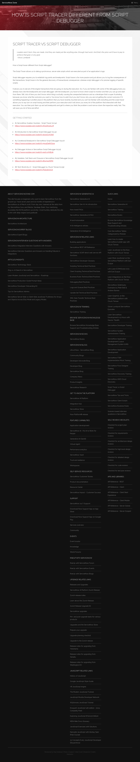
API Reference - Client (116, 487)
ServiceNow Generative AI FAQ (81, 215)
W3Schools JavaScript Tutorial (81, 702)
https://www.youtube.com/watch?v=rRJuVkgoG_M (34, 126)
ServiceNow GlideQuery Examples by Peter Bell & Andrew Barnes (117, 287)
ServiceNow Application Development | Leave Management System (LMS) (118, 341)
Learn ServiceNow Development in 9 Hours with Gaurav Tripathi (119, 317)
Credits (93, 752)
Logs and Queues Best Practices (82, 287)
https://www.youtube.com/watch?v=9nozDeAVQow (35, 143)
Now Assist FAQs (76, 210)
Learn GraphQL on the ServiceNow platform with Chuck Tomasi (118, 298)
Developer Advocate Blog (80, 361)
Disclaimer (87, 752)
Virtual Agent (75, 444)
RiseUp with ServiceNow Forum (82, 563)
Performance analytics (78, 449)
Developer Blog (76, 366)
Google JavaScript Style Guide (81, 681)
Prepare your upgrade (78, 630)
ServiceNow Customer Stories (81, 476)
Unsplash (71, 752)
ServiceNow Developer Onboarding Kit (22, 286)
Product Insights (76, 382)
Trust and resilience (77, 460)
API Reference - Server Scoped (119, 511)
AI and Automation (77, 220)
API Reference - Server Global (119, 506)
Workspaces (74, 465)
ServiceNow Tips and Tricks (118, 395)
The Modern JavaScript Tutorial (82, 692)
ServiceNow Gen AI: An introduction (83, 204)
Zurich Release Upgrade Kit (80, 606)
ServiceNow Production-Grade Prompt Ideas (24, 281)
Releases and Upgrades (79, 585)
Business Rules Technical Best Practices (85, 277)
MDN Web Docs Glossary (79, 721)
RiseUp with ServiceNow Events (82, 568)
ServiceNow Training (78, 312)
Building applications (78, 242)
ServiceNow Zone (9, 3)
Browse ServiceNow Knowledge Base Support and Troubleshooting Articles (120, 223)
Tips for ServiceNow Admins (18, 291)
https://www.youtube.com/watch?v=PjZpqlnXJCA (34, 170)
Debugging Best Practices (80, 282)
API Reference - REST (116, 482)
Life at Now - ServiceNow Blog (82, 350)
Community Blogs (77, 355)
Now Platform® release (79, 414)
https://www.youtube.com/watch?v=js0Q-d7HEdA (34, 152)
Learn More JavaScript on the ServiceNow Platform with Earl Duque (119, 260)
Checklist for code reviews (118, 465)
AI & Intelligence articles (79, 226)
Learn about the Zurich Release (82, 601)
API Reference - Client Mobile (119, 500)
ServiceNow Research (78, 387)
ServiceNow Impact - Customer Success (85, 492)
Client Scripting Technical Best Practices (85, 271)
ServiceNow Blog (76, 371)
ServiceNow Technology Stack (19, 265)
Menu (136, 3)
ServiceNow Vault (77, 455)
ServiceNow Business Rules (118, 406)
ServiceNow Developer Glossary (82, 261)
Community (74, 530)
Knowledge (74, 547)
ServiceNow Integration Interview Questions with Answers (29, 246)
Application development (79, 425)
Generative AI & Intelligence (80, 231)
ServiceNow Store (77, 409)
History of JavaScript (78, 676)
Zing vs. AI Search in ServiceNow (20, 270)
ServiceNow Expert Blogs (17, 235)
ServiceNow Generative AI (80, 199)
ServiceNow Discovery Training (119, 374)
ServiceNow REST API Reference (82, 247)
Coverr (81, 752)
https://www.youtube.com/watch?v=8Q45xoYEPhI (34, 161)
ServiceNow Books (77, 339)
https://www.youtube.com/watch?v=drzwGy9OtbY (34, 135)
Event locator (75, 541)
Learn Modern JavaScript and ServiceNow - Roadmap (28, 275)
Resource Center (76, 487)
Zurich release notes (77, 595)
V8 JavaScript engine (78, 687)
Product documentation (79, 482)
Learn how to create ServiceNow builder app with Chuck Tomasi (119, 242)
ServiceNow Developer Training (120, 325)
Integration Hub (76, 404)
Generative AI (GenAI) (78, 439)
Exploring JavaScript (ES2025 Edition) (84, 716)
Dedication (70, 754)
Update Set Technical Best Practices (83, 293)
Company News (76, 377)
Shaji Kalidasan (58, 752)
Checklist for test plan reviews (119, 471)
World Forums (75, 552)
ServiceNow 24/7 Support (80, 503)
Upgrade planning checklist (80, 635)
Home (110, 199)
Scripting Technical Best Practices (82, 266)
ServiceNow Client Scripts (117, 401)
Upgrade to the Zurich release (81, 641)
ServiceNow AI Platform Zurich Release (85, 590)
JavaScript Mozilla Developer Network (84, 697)
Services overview (77, 525)
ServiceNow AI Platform (79, 398)
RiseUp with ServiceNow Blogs (81, 574)
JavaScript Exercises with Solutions (83, 727)
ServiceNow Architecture (17, 224)
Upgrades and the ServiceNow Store (84, 625)
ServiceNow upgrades (78, 611)
